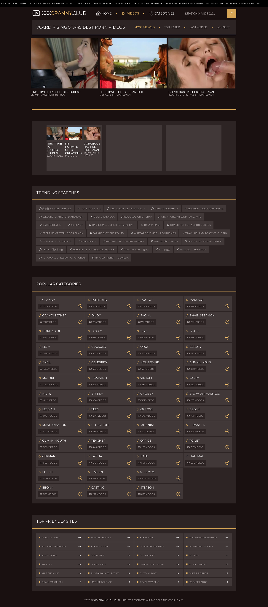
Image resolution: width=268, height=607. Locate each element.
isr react (74, 225)
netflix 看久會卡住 (51, 249)
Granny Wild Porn (158, 565)
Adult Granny (20, 3)
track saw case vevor (55, 241)
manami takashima (164, 208)
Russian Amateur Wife (191, 3)
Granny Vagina (158, 583)
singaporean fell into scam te (179, 217)
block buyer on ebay (136, 217)
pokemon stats (89, 208)
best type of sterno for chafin (61, 233)
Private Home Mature (207, 537)
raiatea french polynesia (110, 257)
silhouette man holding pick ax (92, 249)
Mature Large (207, 583)
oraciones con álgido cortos (189, 225)
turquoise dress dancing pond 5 (62, 257)
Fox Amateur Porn (40, 3)
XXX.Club (61, 13)
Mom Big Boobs (123, 3)
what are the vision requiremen (153, 233)
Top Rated (172, 27)
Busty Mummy (158, 574)
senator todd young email (203, 208)
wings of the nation (191, 249)
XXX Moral (231, 3)
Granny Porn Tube (250, 3)
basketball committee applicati (111, 225)
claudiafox (87, 241)
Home (108, 13)
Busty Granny (207, 565)
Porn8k (207, 556)
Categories (165, 13)
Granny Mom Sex (103, 3)
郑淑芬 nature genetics (55, 208)
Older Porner (207, 574)
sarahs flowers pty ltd (107, 233)
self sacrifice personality (126, 208)
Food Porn (58, 3)
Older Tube (171, 3)
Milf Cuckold (84, 3)
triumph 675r (150, 225)
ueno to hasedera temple (203, 241)
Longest (223, 27)
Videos (134, 13)
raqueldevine (50, 225)
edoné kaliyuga (103, 217)
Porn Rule (156, 3)
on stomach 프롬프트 (135, 249)
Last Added (198, 27)
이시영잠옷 (163, 249)
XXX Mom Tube (141, 3)
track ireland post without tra (205, 233)
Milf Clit (70, 3)
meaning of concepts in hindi (123, 241)
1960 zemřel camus (164, 241)
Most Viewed (144, 27)
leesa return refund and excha (61, 217)
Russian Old (158, 556)
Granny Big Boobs (207, 547)
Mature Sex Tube (214, 3)
